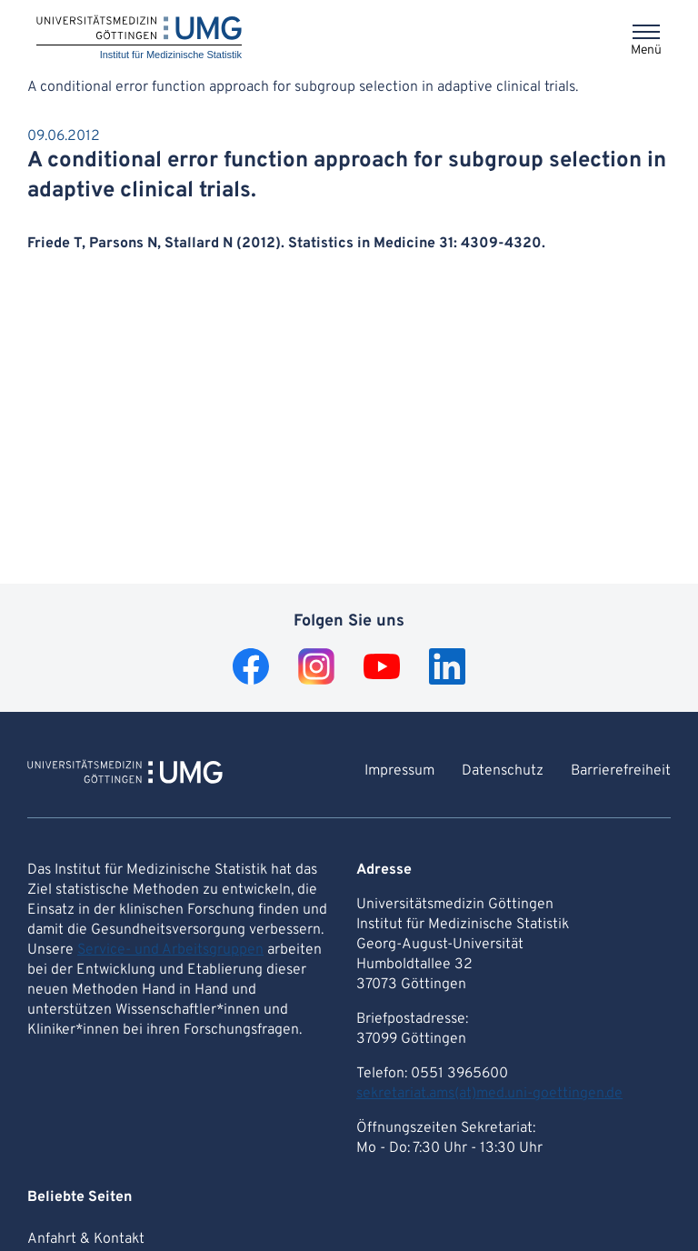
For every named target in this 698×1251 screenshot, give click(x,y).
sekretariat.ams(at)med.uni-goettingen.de (489, 1094)
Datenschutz (502, 771)
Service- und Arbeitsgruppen (170, 950)
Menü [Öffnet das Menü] (646, 50)
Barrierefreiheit (621, 771)
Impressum (399, 771)
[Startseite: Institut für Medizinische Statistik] (139, 39)
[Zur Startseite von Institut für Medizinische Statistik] (125, 774)
